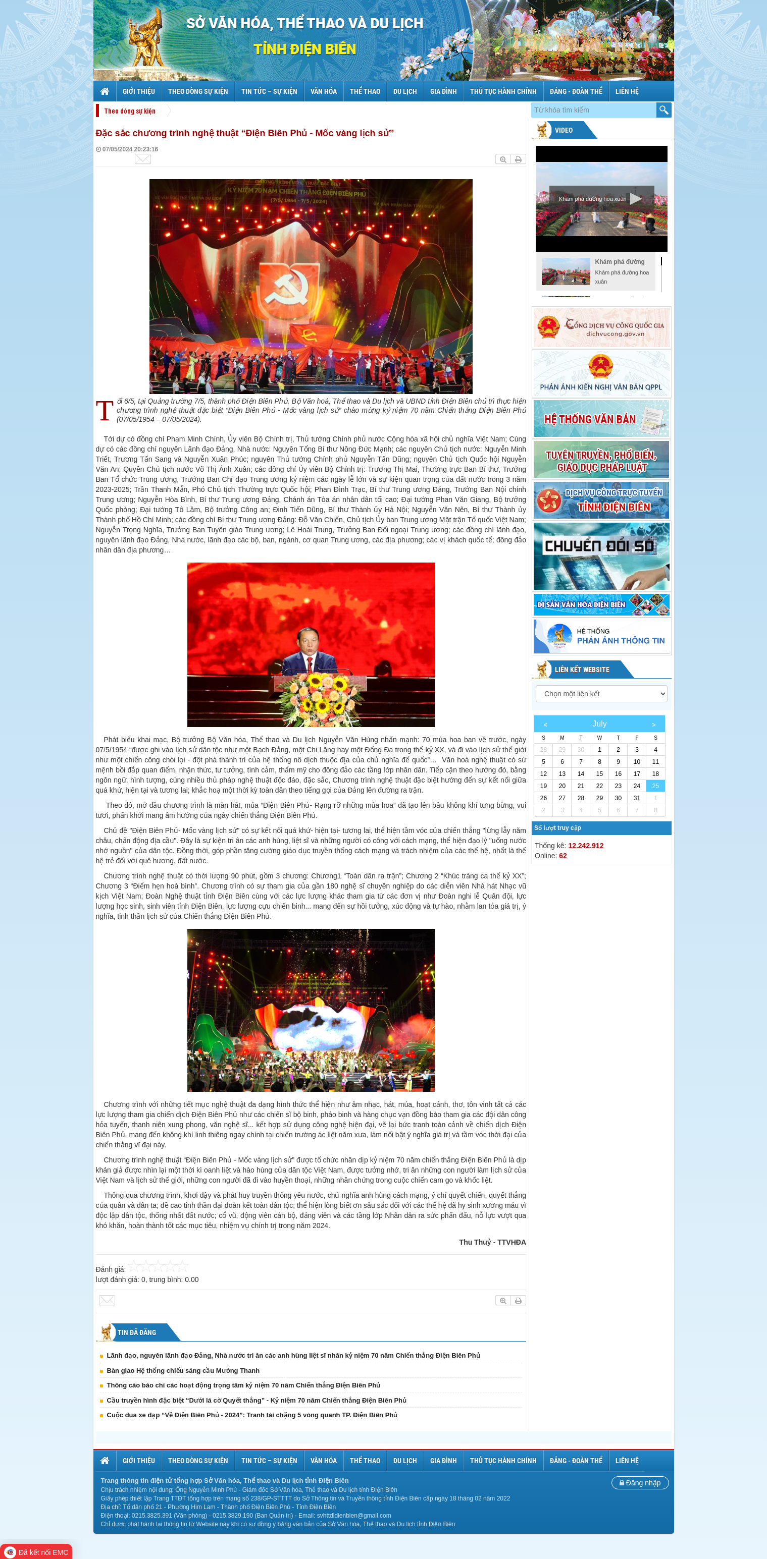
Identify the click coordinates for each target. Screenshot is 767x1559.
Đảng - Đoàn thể (576, 91)
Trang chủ (106, 91)
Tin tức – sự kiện (269, 91)
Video (563, 130)
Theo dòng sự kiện (198, 91)
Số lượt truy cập (557, 827)
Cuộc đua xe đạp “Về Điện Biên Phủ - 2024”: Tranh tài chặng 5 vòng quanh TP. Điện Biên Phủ (252, 1415)
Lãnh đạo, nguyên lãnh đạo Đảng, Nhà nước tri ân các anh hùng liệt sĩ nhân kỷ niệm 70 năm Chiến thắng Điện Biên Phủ (293, 1355)
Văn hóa (324, 91)
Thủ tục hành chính (503, 91)
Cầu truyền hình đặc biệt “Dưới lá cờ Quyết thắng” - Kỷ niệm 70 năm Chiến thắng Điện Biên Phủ (257, 1400)
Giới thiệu (139, 91)
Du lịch (405, 91)
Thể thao (365, 91)
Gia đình (443, 91)
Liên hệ (627, 91)
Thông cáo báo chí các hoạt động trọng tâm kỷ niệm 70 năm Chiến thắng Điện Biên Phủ (244, 1385)
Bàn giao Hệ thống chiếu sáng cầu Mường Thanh (183, 1370)
